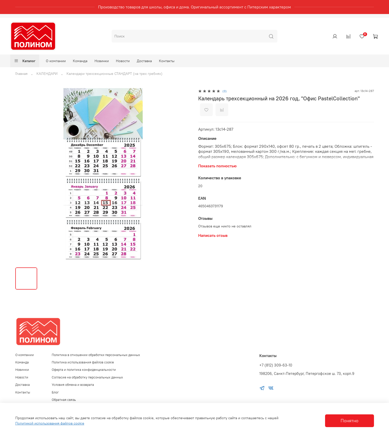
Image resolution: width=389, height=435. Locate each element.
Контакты (167, 61)
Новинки (102, 61)
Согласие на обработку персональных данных (87, 377)
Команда (80, 61)
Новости (123, 61)
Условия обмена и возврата (73, 385)
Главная (21, 73)
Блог (55, 392)
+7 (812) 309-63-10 (275, 365)
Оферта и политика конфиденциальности (84, 370)
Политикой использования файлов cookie (49, 423)
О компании (56, 61)
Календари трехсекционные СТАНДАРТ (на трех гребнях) (114, 73)
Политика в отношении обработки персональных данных (96, 355)
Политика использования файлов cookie (83, 362)
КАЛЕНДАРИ (47, 73)
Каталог (24, 61)
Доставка (144, 61)
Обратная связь (64, 400)
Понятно (349, 421)
